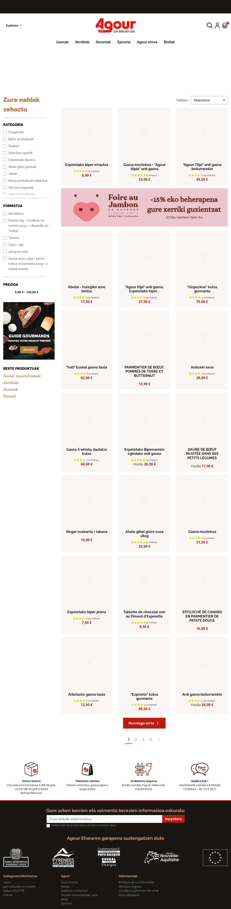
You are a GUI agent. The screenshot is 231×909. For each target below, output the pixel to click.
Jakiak (12, 173)
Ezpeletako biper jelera (86, 612)
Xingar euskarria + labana (86, 532)
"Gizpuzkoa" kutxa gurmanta (202, 289)
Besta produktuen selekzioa (27, 180)
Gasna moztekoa (202, 532)
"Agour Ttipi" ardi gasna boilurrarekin (202, 167)
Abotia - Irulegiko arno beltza (86, 289)
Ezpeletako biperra (21, 160)
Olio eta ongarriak (20, 187)
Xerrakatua (16, 213)
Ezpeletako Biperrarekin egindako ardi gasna (144, 451)
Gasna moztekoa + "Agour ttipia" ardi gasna (144, 167)
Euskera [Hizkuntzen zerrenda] (12, 25)
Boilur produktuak (20, 139)
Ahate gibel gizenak (22, 167)
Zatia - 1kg (15, 244)
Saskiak (13, 146)
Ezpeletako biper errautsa (86, 165)
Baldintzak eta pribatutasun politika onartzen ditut (84, 825)
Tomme (13, 238)
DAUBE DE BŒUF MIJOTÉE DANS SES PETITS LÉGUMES (202, 453)
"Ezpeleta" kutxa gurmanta (144, 696)
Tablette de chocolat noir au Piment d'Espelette (144, 614)
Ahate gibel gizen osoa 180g (144, 534)
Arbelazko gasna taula (86, 694)
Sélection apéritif (20, 153)
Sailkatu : (182, 100)
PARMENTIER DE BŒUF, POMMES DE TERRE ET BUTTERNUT (144, 371)
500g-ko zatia (18, 251)
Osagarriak (16, 132)
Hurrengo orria (144, 723)
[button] (210, 25)
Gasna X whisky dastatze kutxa (86, 451)
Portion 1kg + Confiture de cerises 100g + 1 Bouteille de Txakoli (28, 226)
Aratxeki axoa (202, 367)
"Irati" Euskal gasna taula (86, 367)
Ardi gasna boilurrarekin (202, 694)
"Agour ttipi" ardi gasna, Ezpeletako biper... (144, 289)
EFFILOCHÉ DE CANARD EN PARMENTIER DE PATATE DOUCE (202, 616)
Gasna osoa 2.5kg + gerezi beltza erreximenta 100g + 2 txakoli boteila (27, 264)
